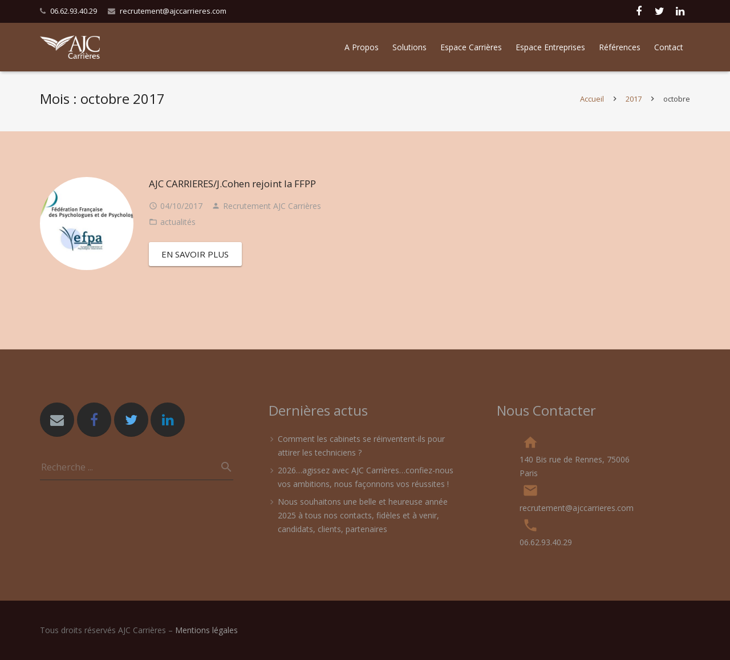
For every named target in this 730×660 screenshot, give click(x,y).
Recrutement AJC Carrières (272, 211)
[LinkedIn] (168, 420)
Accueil (592, 104)
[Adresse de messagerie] (57, 420)
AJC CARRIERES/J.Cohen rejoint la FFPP (232, 188)
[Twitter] (131, 420)
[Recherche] (221, 467)
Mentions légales (206, 630)
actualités (178, 227)
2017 (634, 104)
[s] (136, 467)
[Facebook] (94, 420)
